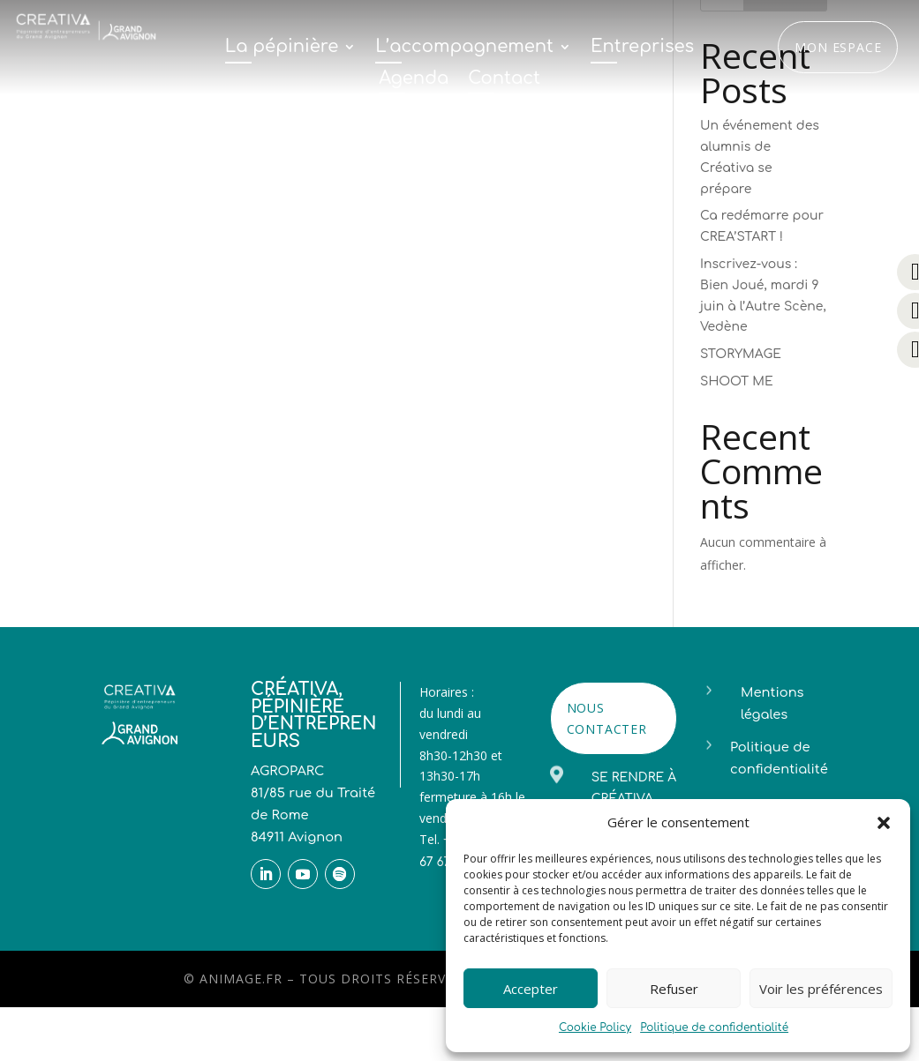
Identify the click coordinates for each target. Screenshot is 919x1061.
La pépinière (281, 47)
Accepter (530, 988)
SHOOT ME (736, 381)
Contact (504, 79)
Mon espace (838, 47)
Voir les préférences (821, 988)
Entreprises (642, 47)
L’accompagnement (464, 47)
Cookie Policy (595, 1027)
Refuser (674, 988)
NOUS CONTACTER (607, 718)
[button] (884, 823)
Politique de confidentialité (714, 1027)
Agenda (413, 79)
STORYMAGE (740, 354)
